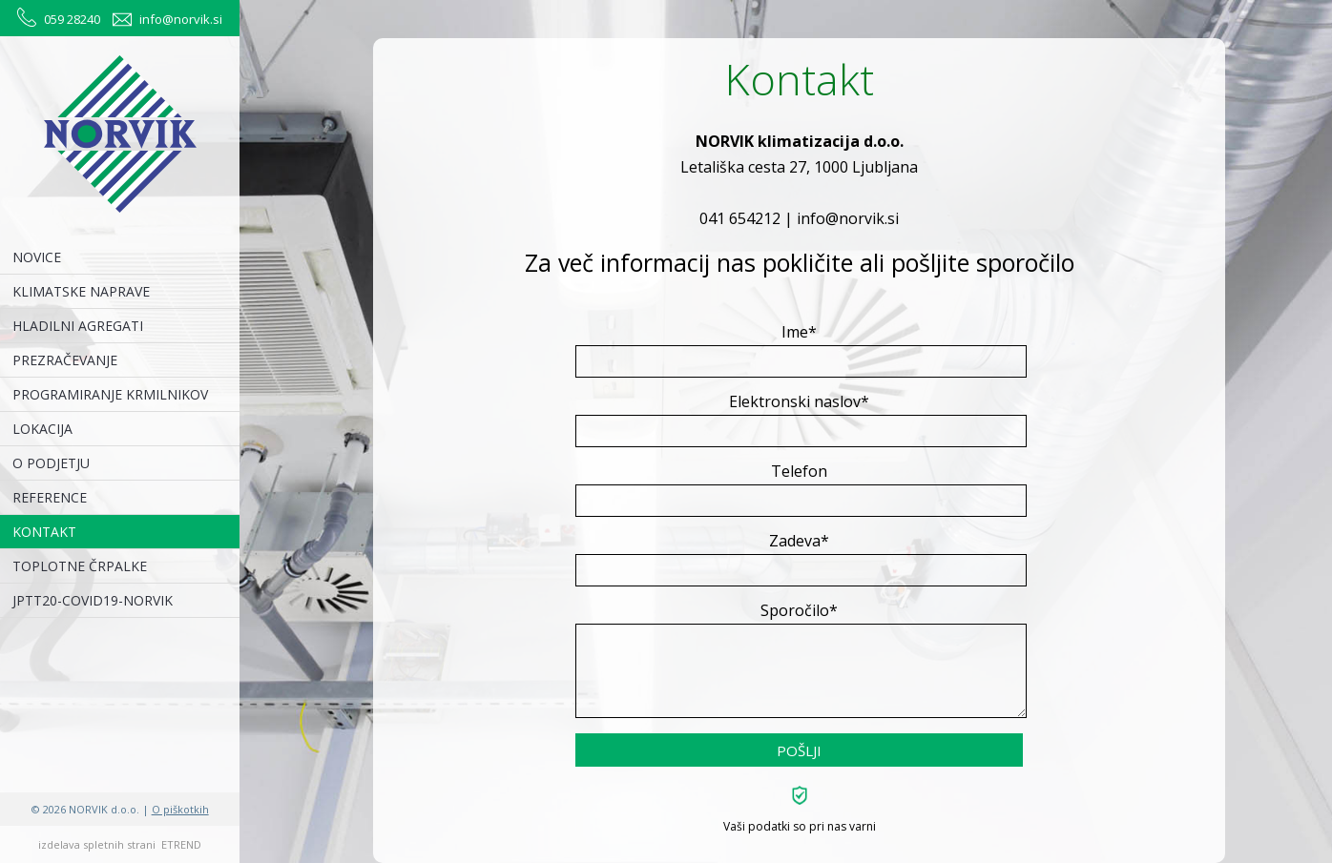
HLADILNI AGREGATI (77, 326)
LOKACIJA (42, 429)
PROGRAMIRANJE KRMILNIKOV (110, 394)
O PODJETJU (51, 463)
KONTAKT (44, 532)
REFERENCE (49, 497)
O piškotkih (180, 809)
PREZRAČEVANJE (64, 360)
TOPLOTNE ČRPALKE (79, 566)
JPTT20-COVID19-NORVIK (92, 600)
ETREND (181, 844)
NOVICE (36, 257)
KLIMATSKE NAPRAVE (81, 291)
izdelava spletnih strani (97, 844)
